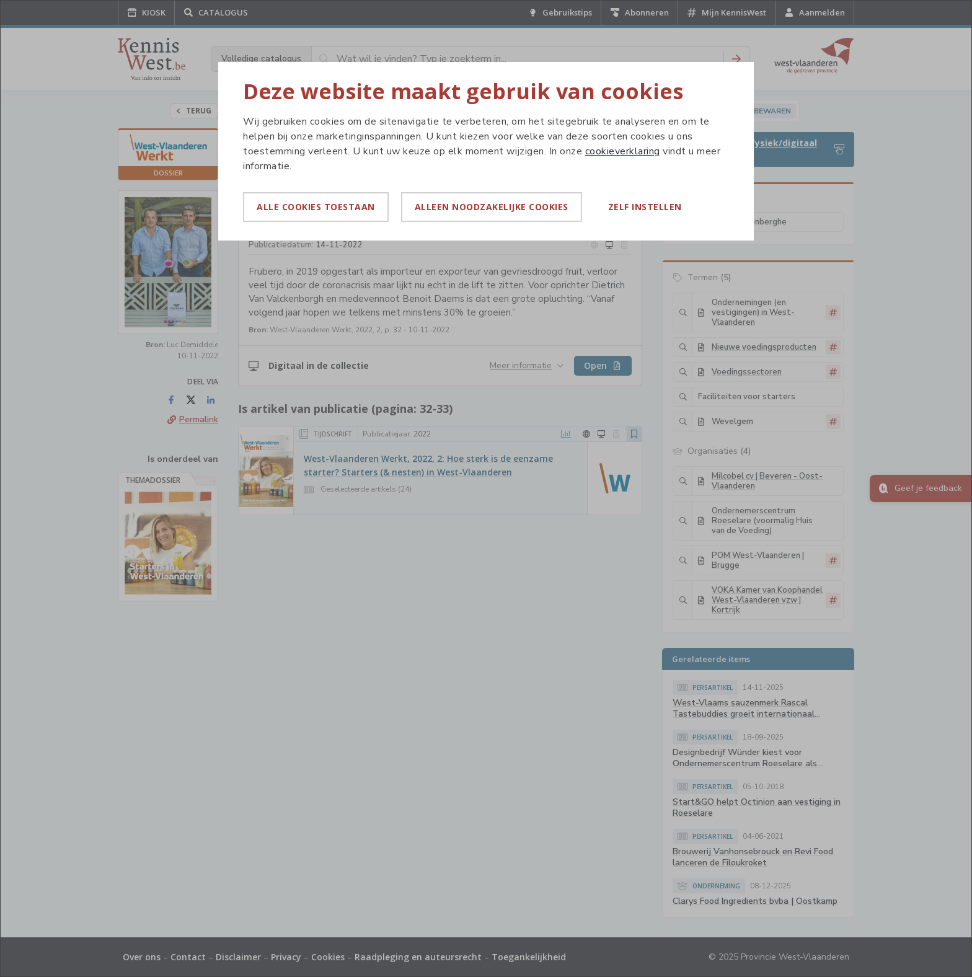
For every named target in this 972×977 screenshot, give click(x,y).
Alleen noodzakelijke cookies (491, 207)
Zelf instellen (645, 207)
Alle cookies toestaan (316, 207)
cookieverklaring (622, 151)
